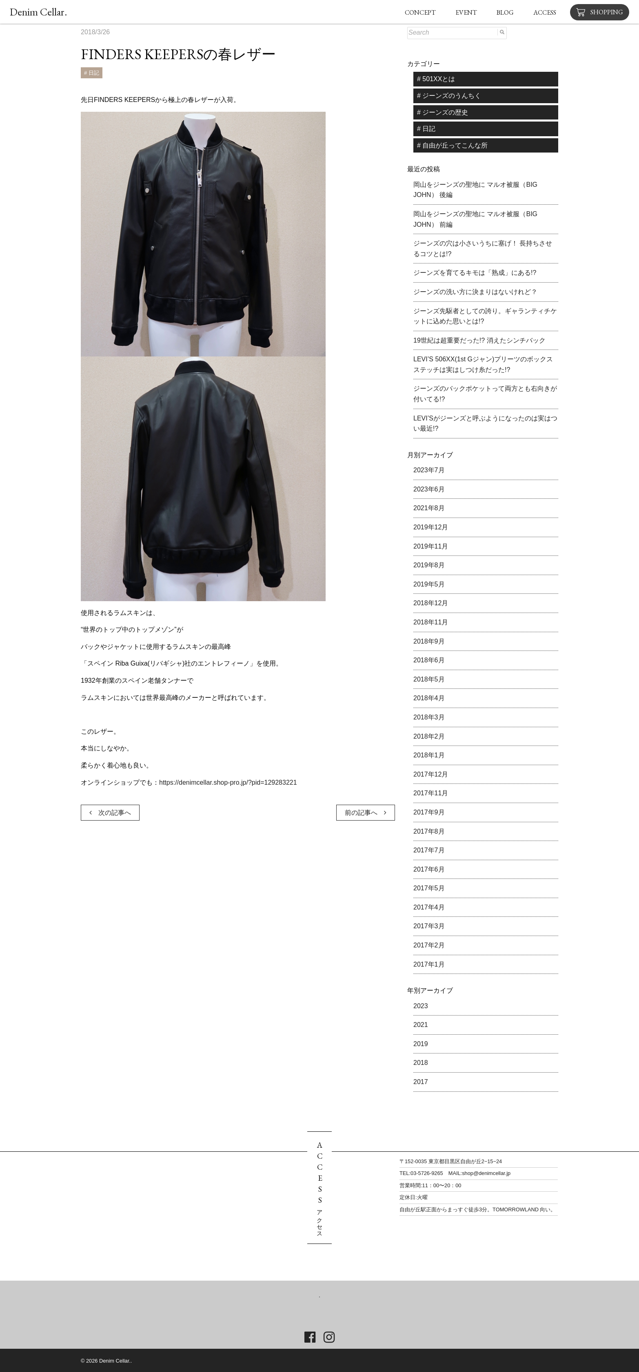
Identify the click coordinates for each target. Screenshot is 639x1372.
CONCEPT (420, 12)
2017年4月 (429, 907)
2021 (420, 1024)
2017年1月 (429, 964)
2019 (420, 1043)
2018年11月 (430, 622)
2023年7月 (429, 470)
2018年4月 (429, 698)
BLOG (505, 12)
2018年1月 (429, 755)
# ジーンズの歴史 (442, 112)
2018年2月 (429, 736)
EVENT (466, 12)
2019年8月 (429, 565)
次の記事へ (110, 812)
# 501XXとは (436, 78)
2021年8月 (429, 508)
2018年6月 (429, 660)
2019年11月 (430, 546)
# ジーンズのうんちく (449, 95)
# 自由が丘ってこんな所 (452, 145)
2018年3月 (429, 717)
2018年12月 (430, 603)
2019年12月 (430, 527)
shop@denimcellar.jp (486, 1173)
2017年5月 (429, 888)
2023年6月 (429, 489)
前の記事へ (365, 812)
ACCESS (544, 12)
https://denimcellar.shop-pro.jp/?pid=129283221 (228, 782)
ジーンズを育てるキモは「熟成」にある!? (474, 272)
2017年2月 (429, 945)
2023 (420, 1005)
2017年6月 (429, 869)
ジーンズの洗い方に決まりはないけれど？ (475, 291)
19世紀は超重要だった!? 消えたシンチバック (479, 340)
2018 (420, 1062)
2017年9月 (429, 812)
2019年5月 (429, 584)
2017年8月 (429, 831)
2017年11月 (430, 793)
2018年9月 (429, 641)
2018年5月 (429, 679)
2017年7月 (429, 850)
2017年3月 (429, 926)
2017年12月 (430, 774)
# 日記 (91, 73)
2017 (420, 1081)
